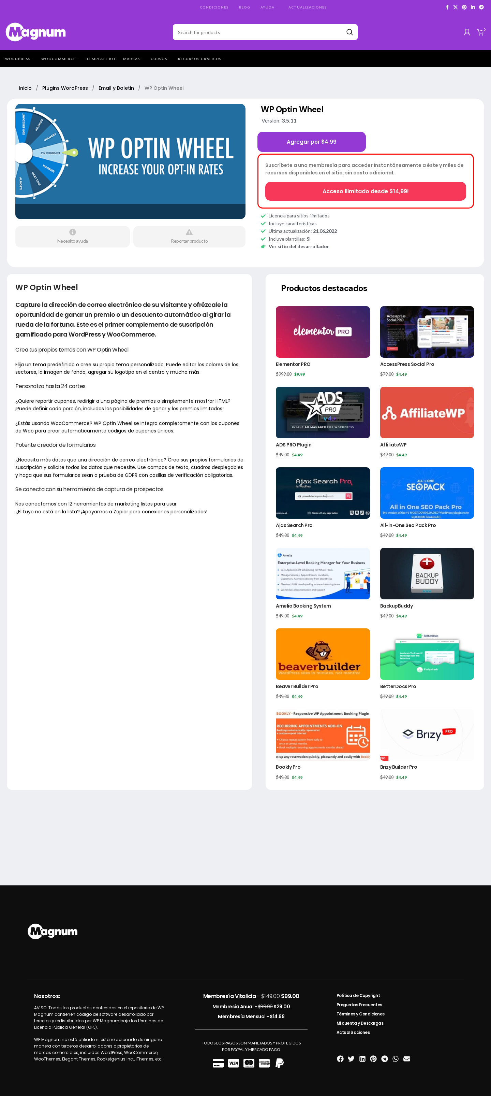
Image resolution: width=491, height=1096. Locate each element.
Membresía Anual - (251, 1006)
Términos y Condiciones (361, 1014)
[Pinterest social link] (464, 7)
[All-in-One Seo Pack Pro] (427, 493)
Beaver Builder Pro (297, 686)
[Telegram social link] (481, 7)
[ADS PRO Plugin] (323, 412)
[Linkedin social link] (473, 7)
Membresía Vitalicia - (251, 996)
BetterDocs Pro (398, 686)
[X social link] (455, 7)
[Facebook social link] (447, 7)
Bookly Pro (288, 767)
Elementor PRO (293, 364)
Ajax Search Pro (294, 525)
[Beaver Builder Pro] (323, 654)
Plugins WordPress (65, 88)
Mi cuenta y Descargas (360, 1023)
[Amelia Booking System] (323, 573)
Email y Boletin (117, 88)
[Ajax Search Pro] (323, 493)
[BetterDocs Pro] (427, 654)
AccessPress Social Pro (407, 364)
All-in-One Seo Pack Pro (408, 525)
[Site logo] (36, 31)
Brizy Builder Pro (398, 767)
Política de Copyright (358, 995)
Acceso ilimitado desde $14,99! (366, 191)
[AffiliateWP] (427, 412)
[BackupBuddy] (427, 573)
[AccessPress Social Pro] (427, 332)
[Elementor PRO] (323, 332)
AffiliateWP (393, 444)
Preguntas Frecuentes (359, 1005)
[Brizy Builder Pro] (427, 734)
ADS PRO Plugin (293, 444)
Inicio (26, 88)
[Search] (265, 32)
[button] (340, 1059)
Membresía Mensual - (251, 1016)
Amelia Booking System (303, 605)
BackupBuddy (396, 605)
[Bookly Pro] (323, 734)
